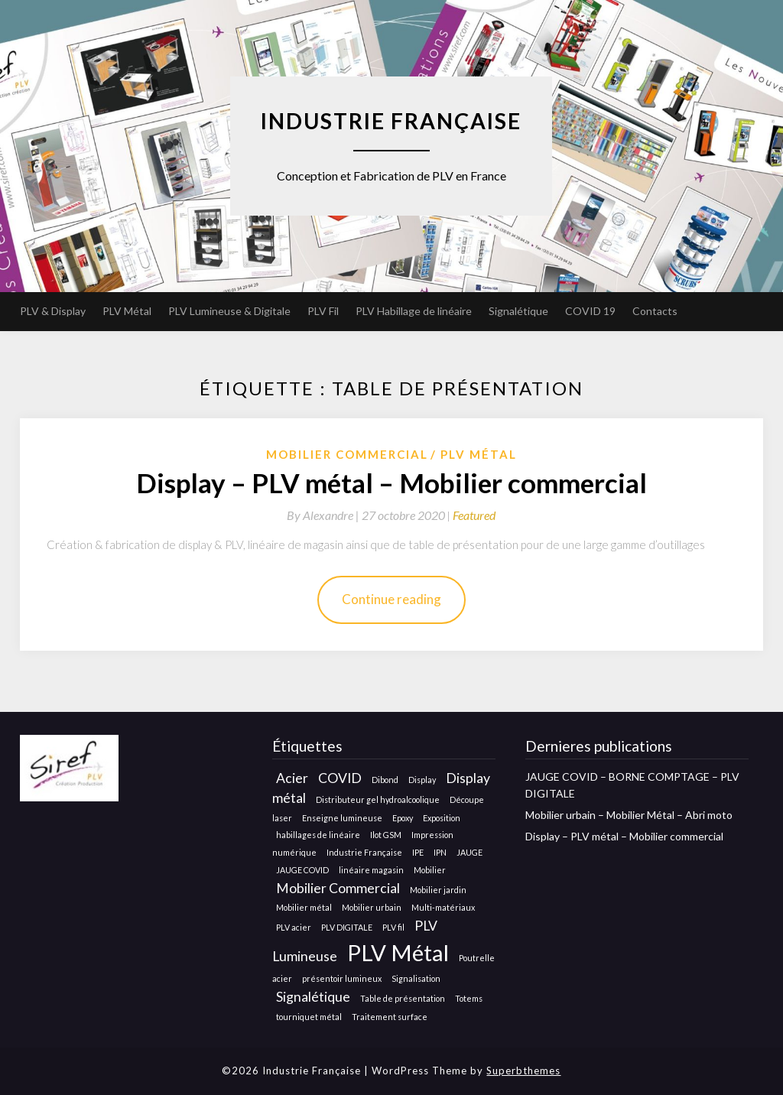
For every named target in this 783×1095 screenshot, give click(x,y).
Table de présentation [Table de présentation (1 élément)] (402, 998)
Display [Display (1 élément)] (422, 780)
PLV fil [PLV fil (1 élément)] (393, 927)
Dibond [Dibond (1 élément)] (385, 780)
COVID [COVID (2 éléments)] (340, 778)
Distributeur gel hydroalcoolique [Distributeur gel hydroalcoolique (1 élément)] (378, 799)
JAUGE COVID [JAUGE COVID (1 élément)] (302, 870)
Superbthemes (523, 1070)
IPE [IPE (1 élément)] (418, 852)
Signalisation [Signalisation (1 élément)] (416, 978)
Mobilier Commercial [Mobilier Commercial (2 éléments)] (338, 888)
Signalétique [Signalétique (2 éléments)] (313, 997)
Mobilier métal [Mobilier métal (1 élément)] (304, 907)
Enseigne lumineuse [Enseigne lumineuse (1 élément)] (342, 818)
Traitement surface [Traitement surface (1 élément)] (389, 1017)
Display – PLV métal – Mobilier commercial (391, 482)
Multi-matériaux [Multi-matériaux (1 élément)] (443, 907)
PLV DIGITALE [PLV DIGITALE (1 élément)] (346, 927)
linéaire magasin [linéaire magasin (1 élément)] (371, 870)
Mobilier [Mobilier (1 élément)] (430, 870)
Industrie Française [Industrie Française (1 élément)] (364, 852)
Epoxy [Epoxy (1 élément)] (402, 818)
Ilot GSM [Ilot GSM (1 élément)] (385, 835)
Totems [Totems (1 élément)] (468, 998)
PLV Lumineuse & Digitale (229, 310)
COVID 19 (590, 310)
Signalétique (518, 310)
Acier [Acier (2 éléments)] (292, 778)
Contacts (654, 310)
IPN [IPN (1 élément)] (440, 852)
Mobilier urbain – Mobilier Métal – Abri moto (629, 814)
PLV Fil (323, 310)
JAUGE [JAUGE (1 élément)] (469, 852)
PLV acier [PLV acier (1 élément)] (293, 927)
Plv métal (478, 454)
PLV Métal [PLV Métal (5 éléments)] (398, 952)
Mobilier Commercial (347, 454)
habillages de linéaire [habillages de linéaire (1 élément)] (318, 835)
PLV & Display (53, 310)
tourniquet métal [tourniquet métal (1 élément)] (309, 1017)
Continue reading (391, 599)
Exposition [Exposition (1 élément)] (441, 818)
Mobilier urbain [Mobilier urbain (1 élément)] (371, 907)
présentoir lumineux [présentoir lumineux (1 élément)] (342, 978)
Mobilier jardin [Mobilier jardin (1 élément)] (438, 890)
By (324, 515)
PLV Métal (126, 310)
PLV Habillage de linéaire (414, 310)
